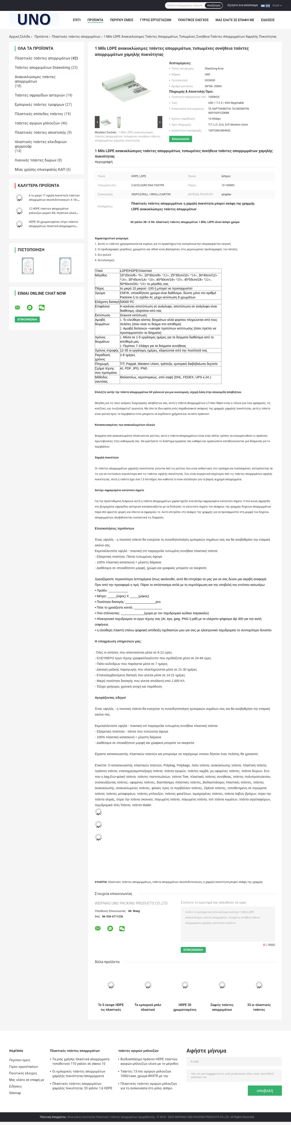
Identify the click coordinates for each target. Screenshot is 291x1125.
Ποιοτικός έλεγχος (193, 20)
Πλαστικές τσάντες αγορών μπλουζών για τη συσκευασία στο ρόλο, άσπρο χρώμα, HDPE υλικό (148, 1086)
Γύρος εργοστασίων (155, 20)
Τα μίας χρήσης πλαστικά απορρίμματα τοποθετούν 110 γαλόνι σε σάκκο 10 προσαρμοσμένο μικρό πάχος (80, 1062)
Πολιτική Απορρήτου (53, 1117)
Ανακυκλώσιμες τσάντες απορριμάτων (35, 79)
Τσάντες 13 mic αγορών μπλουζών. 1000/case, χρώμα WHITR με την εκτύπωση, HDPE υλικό (146, 1074)
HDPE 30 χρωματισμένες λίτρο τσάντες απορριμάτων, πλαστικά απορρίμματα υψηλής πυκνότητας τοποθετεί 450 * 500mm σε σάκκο (185, 1007)
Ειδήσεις (268, 20)
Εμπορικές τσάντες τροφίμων (39, 104)
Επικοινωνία (180, 139)
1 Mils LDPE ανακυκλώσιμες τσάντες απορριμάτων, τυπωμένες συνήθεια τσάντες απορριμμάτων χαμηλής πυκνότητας (128, 136)
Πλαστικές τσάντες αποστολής (40, 132)
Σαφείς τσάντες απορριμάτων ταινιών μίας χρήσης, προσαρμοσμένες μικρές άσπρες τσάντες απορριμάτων (222, 1007)
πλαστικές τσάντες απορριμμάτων (129, 882)
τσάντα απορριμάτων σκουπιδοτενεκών (177, 882)
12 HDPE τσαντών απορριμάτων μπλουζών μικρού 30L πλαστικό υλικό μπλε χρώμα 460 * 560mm (52, 213)
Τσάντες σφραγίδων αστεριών (40, 95)
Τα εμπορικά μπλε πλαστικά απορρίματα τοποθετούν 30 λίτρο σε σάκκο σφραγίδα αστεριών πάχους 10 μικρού (147, 1007)
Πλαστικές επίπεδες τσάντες (39, 114)
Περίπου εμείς (121, 20)
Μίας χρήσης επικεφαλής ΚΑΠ (40, 169)
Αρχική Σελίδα (19, 36)
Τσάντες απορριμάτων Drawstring (42, 67)
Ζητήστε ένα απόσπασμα (243, 5)
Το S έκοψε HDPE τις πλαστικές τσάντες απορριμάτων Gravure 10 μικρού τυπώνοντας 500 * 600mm (111, 1007)
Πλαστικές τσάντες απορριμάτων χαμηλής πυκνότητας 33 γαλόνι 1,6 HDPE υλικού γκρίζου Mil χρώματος (82, 1086)
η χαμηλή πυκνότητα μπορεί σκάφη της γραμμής (233, 882)
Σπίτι (77, 20)
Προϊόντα (95, 20)
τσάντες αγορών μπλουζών (37, 123)
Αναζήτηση (213, 5)
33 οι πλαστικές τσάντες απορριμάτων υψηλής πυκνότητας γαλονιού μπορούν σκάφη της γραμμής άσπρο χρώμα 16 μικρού (259, 1007)
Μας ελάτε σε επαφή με (235, 20)
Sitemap (15, 1093)
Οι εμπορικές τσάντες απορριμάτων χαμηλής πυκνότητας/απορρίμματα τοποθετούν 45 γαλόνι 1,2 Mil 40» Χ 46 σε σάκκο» (82, 1074)
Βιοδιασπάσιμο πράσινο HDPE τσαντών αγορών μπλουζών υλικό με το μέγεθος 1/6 (149, 1062)
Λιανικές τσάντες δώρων (35, 160)
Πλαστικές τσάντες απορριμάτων (76, 36)
